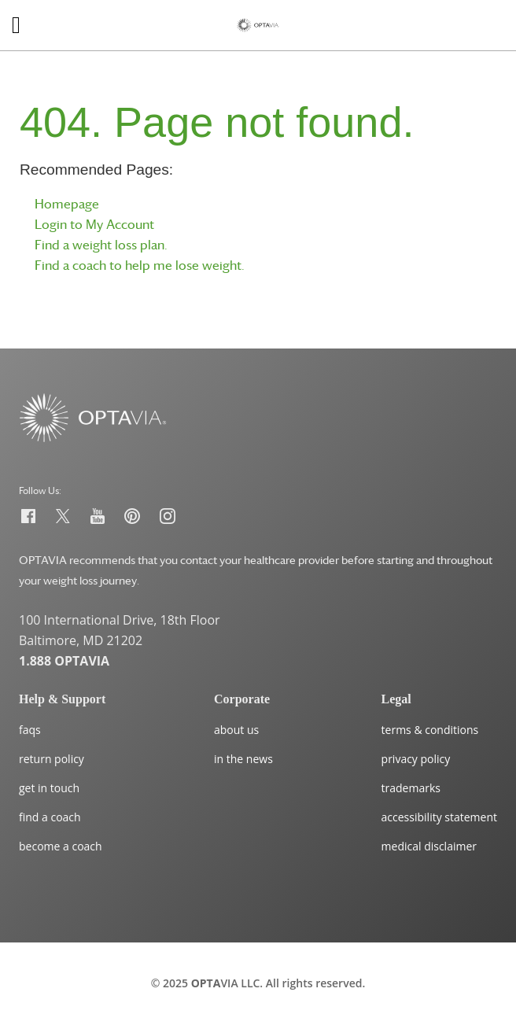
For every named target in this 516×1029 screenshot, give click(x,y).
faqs (30, 729)
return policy (51, 758)
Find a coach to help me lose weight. (140, 265)
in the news (243, 758)
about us (236, 729)
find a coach (50, 817)
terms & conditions (430, 729)
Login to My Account (94, 224)
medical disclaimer (429, 846)
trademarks (410, 787)
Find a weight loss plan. (101, 244)
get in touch (49, 787)
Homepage (67, 203)
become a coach (60, 846)
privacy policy (416, 758)
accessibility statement (439, 817)
